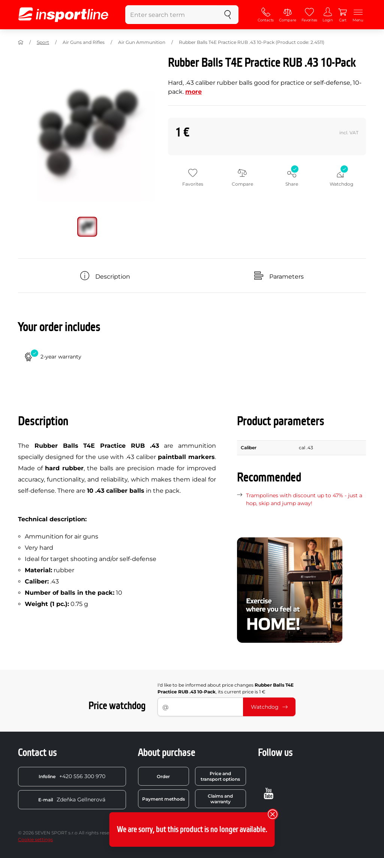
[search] (227, 14)
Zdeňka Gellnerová (71, 799)
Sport (43, 42)
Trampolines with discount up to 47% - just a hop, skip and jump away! (304, 499)
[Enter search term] (171, 14)
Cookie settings (35, 839)
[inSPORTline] (63, 14)
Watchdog (269, 707)
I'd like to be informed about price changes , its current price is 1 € (226, 688)
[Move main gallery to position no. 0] (87, 227)
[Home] (20, 42)
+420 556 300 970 (72, 776)
